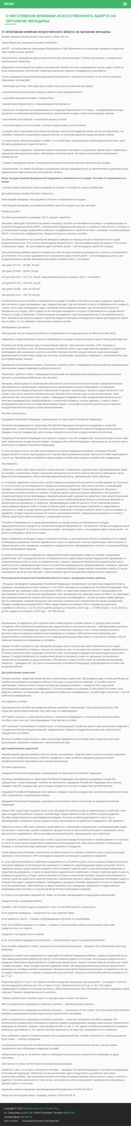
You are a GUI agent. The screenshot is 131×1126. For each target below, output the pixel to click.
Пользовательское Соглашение (40, 1121)
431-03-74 (26, 1117)
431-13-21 (69, 1112)
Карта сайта (11, 1121)
